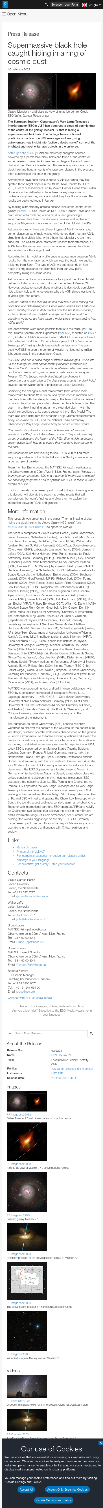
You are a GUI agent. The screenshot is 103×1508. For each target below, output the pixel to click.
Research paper (27, 847)
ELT (54, 490)
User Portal (71, 4)
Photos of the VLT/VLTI (31, 851)
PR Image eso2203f (18, 1354)
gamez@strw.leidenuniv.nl (32, 896)
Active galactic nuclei (21, 153)
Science (56, 4)
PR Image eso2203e (19, 1303)
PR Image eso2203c (19, 1215)
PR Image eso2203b (19, 1164)
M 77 (54, 1055)
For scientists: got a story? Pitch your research (46, 864)
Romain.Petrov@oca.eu (31, 964)
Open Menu (14, 14)
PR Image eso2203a (19, 1114)
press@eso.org (25, 991)
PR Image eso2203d (19, 1254)
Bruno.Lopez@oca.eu (30, 942)
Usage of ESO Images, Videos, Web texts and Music (52, 1006)
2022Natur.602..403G (64, 1078)
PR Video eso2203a (18, 1401)
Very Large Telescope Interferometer (72, 1068)
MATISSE (64, 333)
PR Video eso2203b (18, 1434)
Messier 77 (23, 211)
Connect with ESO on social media (30, 998)
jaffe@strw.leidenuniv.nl (30, 919)
